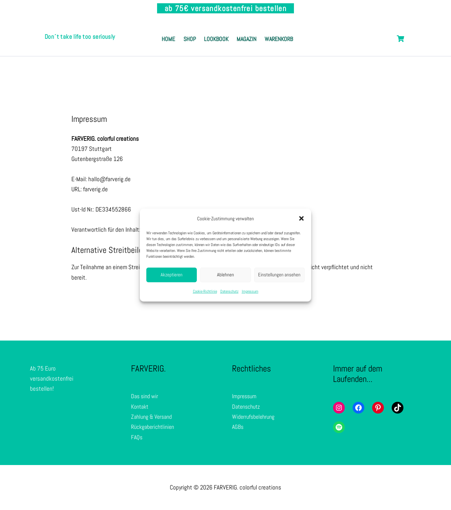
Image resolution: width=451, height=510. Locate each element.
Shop (203, 32)
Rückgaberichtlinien (155, 427)
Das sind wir (145, 397)
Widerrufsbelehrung (255, 417)
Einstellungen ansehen (279, 275)
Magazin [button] (277, 32)
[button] (301, 218)
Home (174, 32)
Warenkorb (227, 46)
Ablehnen (225, 275)
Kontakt (141, 407)
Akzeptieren (171, 275)
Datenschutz (229, 291)
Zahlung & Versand (153, 417)
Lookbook (238, 32)
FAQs (137, 437)
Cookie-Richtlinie (205, 291)
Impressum (250, 291)
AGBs (238, 427)
